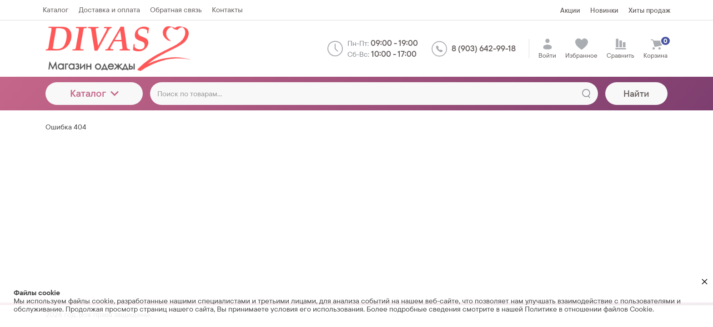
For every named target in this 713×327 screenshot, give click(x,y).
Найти (636, 93)
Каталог (94, 93)
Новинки (604, 10)
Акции (570, 10)
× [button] (704, 281)
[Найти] (586, 93)
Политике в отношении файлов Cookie (589, 309)
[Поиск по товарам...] (374, 93)
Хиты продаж (649, 10)
